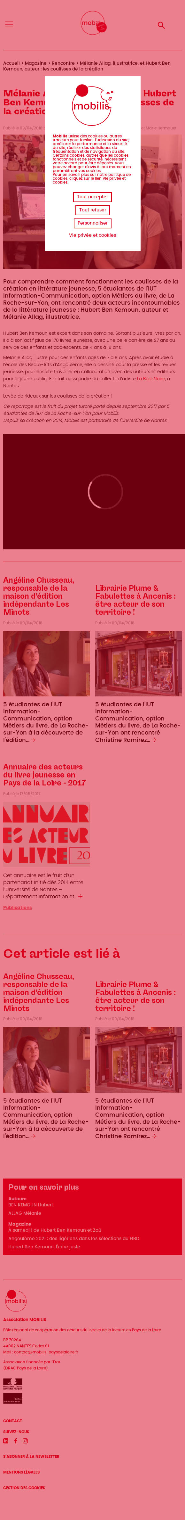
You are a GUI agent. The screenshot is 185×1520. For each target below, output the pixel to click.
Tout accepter (92, 197)
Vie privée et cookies (92, 235)
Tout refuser (92, 210)
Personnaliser (93, 223)
